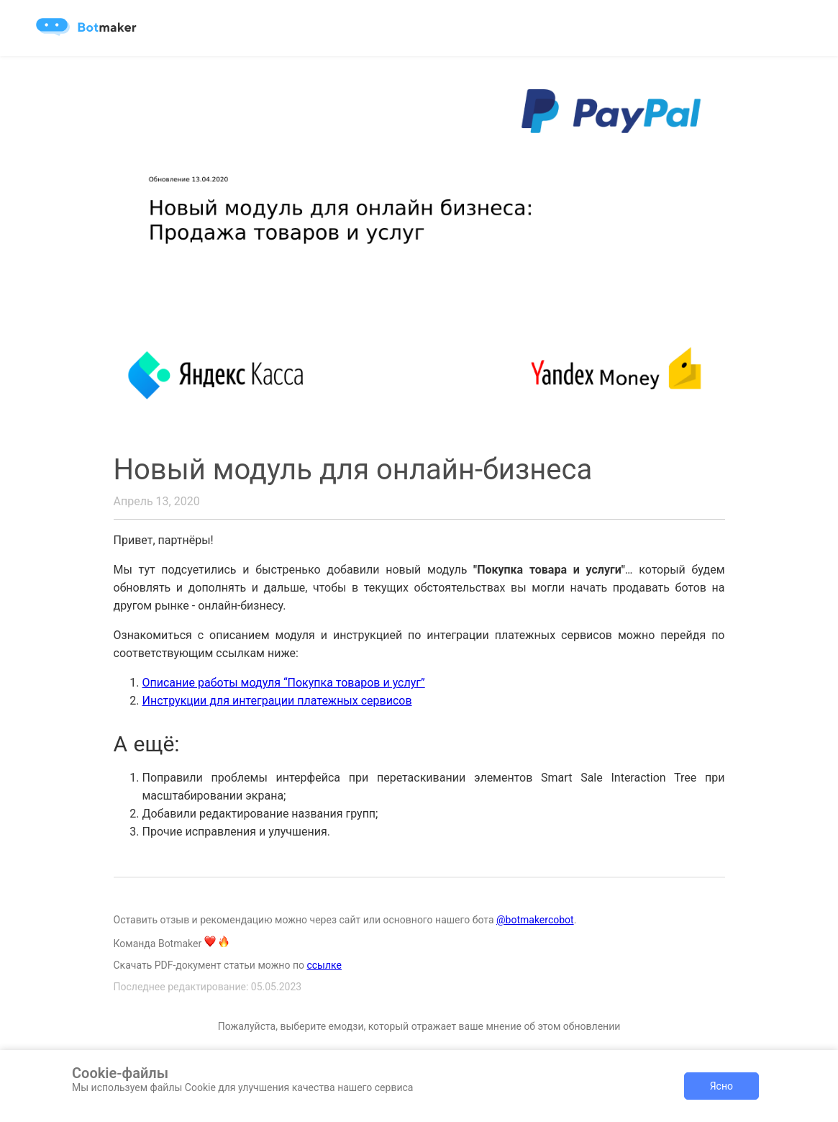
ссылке (324, 965)
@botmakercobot (535, 920)
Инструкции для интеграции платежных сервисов (277, 700)
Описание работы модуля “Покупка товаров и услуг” (283, 682)
